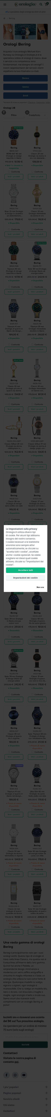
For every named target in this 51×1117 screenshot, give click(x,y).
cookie (11, 535)
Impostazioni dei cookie (25, 577)
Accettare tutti (25, 570)
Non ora (40, 587)
